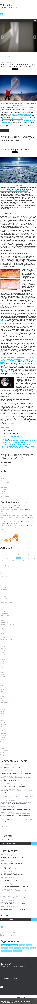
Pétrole (2, 698)
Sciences (13, 139)
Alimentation (3, 576)
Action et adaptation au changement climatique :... (15, 778)
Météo (26, 137)
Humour (2, 652)
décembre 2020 (4, 483)
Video (2, 748)
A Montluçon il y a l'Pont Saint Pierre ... (10, 505)
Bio (1, 594)
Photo (2, 700)
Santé (2, 713)
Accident (2, 570)
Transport (3, 737)
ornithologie (18, 948)
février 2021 (3, 478)
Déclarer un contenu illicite (13, 997)
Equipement (3, 644)
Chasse (2, 605)
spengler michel (4, 802)
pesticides (26, 948)
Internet (2, 663)
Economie (3, 631)
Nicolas (2, 766)
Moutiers (2, 813)
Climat (22, 454)
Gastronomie (4, 648)
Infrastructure (4, 657)
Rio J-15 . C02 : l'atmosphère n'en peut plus (14, 150)
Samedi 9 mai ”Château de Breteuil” (10, 521)
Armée (2, 583)
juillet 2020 (3, 493)
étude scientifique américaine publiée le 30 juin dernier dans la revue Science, (16, 115)
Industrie (21, 137)
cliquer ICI (22, 434)
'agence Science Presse (13, 313)
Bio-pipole (3, 596)
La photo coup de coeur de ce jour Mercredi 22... (13, 517)
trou (7, 140)
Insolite (2, 661)
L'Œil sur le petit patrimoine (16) (9, 515)
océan (2, 689)
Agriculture (3, 574)
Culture (2, 618)
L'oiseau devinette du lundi (14, 766)
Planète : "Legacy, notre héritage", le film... (12, 896)
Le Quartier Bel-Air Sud (26, 515)
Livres (2, 670)
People (2, 696)
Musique (2, 683)
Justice (2, 666)
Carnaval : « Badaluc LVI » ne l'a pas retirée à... (13, 525)
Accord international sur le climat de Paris (17, 121)
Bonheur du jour (12, 523)
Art (1, 585)
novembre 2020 (4, 485)
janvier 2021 (3, 480)
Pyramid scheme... (5, 507)
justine (2, 808)
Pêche (2, 694)
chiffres (25, 457)
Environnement (14, 137)
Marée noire (3, 676)
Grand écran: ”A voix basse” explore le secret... (13, 528)
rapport (16, 457)
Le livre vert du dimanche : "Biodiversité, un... (22, 796)
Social (2, 720)
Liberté (29, 509)
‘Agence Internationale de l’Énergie (18, 369)
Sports (2, 729)
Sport (1, 726)
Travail (2, 739)
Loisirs (2, 674)
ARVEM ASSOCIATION (28, 521)
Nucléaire (3, 687)
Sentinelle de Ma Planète (7, 718)
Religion (2, 711)
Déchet (2, 620)
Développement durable (7, 624)
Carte (3, 827)
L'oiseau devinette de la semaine (19, 785)
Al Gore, (31, 379)
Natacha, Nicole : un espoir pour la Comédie (12, 509)
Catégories (6, 978)
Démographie (4, 622)
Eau (1, 626)
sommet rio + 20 (12, 458)
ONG (34, 137)
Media (2, 679)
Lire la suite (5, 130)
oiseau (33, 948)
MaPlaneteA (6, 4)
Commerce (3, 611)
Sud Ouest (3, 731)
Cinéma (2, 607)
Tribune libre (3, 742)
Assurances (3, 589)
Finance (2, 646)
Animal (2, 579)
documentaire (17, 951)
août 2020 (3, 491)
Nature (31, 137)
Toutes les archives (5, 496)
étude (10, 140)
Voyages (2, 755)
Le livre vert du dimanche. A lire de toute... (19, 813)
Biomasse (3, 600)
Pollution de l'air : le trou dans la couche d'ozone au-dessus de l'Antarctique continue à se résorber (17, 65)
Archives (16, 978)
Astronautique (4, 592)
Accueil (5, 974)
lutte (11, 948)
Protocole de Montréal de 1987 (12, 119)
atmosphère (15, 140)
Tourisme (3, 735)
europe (29, 945)
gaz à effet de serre (8, 457)
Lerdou (2, 772)
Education (3, 633)
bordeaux (22, 945)
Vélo (1, 746)
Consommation (4, 613)
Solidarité (3, 722)
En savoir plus (12, 1002)
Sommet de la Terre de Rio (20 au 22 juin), (14, 191)
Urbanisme (3, 744)
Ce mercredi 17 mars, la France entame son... (12, 867)
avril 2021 (3, 474)
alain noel (4, 948)
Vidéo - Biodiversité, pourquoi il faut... (22, 802)
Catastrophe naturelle (6, 602)
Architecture (3, 581)
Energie (2, 637)
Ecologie (7, 137)
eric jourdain (3, 796)
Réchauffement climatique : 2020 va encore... (20, 790)
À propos (14, 974)
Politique (2, 139)
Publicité (2, 709)
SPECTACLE (3, 724)
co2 (29, 457)
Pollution (8, 139)
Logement (3, 672)
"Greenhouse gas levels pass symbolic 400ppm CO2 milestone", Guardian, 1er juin (18, 441)
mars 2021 (3, 476)
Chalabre (30, 525)
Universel (3, 523)
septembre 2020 (4, 489)
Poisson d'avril (4, 703)
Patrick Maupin (4, 777)
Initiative (2, 659)
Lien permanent (5, 136)
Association (3, 587)
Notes (24, 974)
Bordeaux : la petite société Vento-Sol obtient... (13, 908)
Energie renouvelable (6, 639)
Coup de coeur (4, 615)
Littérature (3, 668)
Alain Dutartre (4, 785)
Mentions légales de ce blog (24, 997)
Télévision (3, 733)
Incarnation (16, 507)
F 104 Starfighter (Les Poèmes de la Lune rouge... (13, 512)
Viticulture (3, 753)
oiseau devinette (6, 951)
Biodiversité (3, 598)
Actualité (22, 136)
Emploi (2, 635)
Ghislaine (3, 790)
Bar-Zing (26, 505)
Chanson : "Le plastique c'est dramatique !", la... (20, 808)
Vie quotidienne (21, 139)
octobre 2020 (4, 487)
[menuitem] (4, 974)
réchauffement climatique (9, 945)
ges (1, 457)
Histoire (2, 650)
